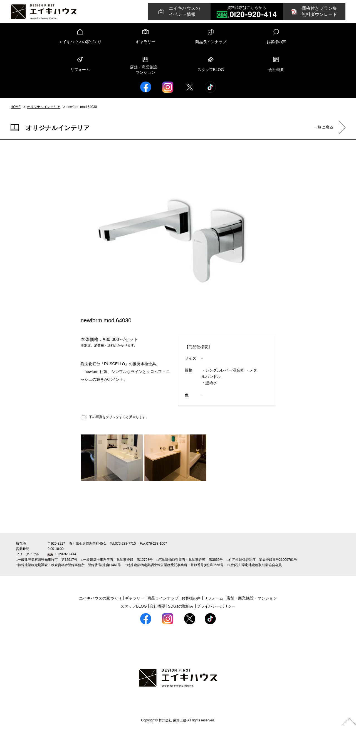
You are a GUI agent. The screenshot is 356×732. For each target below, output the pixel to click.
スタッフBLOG (210, 69)
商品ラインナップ (210, 42)
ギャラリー (145, 42)
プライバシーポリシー (216, 606)
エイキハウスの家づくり (80, 42)
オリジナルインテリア (43, 107)
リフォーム (80, 69)
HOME (16, 107)
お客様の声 (276, 42)
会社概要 (276, 69)
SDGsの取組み (181, 606)
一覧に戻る (323, 127)
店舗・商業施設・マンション (145, 70)
